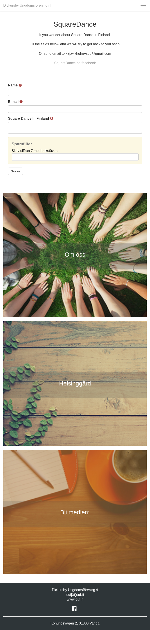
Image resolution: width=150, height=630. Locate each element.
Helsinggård (75, 383)
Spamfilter (22, 144)
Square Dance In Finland (30, 118)
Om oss (75, 254)
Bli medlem (75, 512)
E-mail (15, 102)
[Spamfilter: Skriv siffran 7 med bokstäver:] (75, 157)
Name (15, 85)
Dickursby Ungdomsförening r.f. (27, 5)
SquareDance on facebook (75, 63)
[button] (143, 5)
